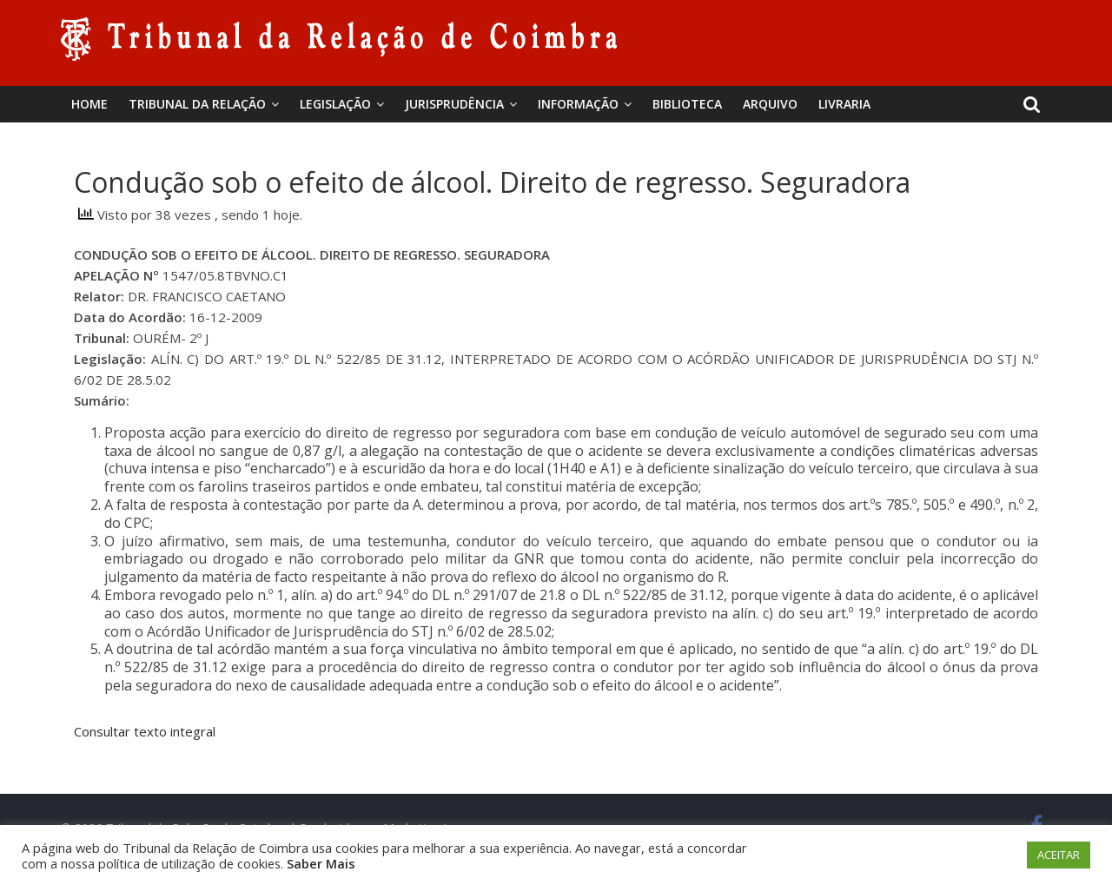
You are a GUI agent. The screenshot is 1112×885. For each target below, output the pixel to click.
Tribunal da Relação (197, 104)
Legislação (335, 104)
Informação (578, 104)
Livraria (844, 104)
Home (89, 104)
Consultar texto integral (144, 731)
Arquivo (770, 104)
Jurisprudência (454, 104)
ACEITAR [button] (1058, 854)
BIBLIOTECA (687, 104)
